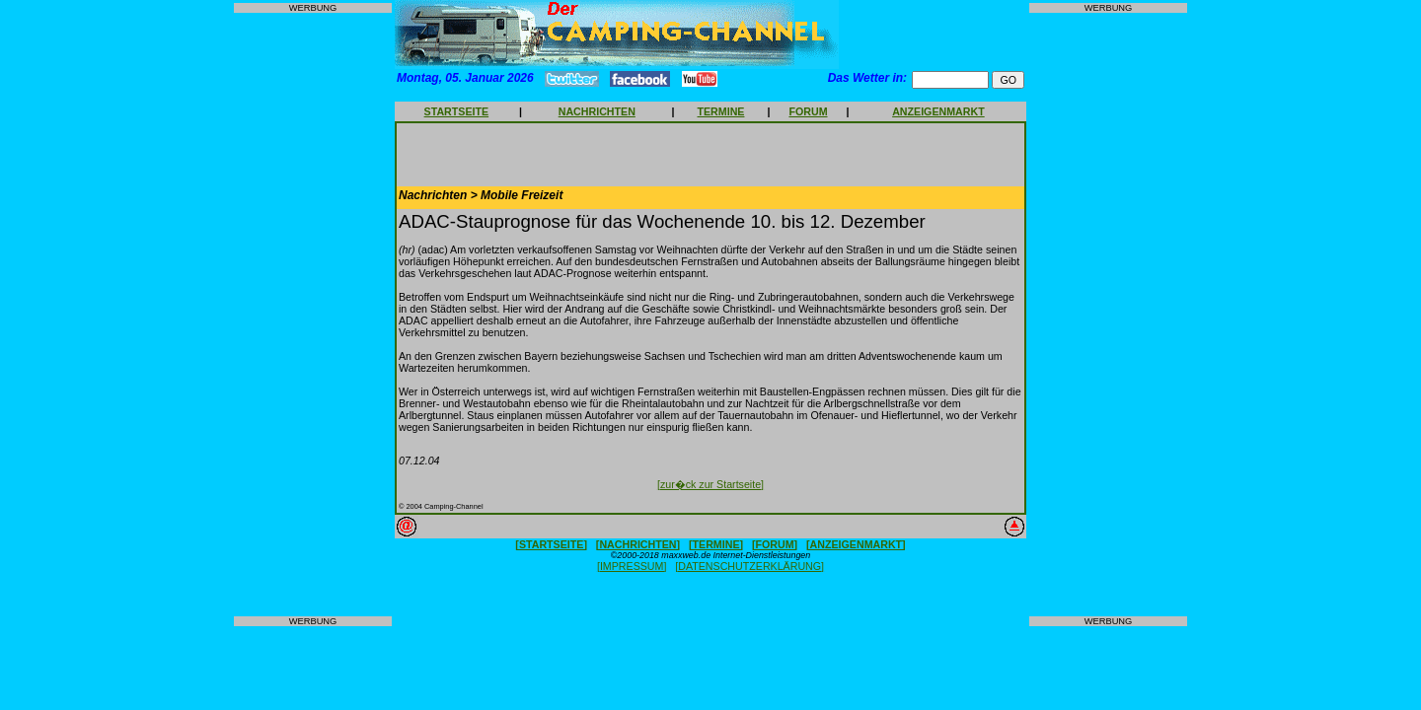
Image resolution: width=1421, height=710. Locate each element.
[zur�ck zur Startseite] (710, 484)
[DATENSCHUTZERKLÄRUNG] (749, 566)
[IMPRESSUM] (631, 566)
